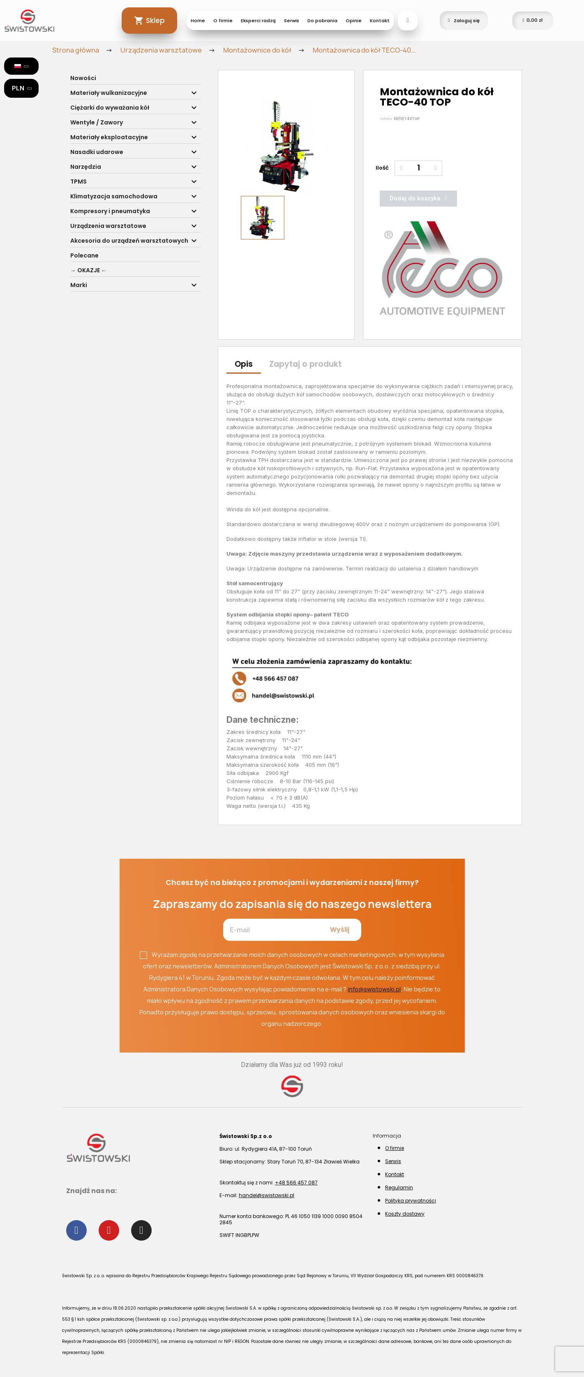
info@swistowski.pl (374, 989)
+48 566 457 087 (296, 1182)
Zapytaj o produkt (305, 364)
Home (198, 20)
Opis (244, 364)
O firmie (223, 20)
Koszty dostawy (405, 1213)
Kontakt (380, 20)
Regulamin (399, 1187)
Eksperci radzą (258, 20)
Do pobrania (322, 20)
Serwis (291, 20)
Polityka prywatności (410, 1200)
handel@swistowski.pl (266, 1195)
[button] (246, 147)
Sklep (155, 20)
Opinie (354, 20)
